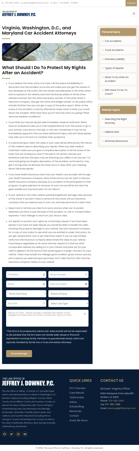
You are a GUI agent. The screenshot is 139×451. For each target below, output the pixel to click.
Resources (75, 411)
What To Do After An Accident (117, 79)
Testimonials (76, 397)
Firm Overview (77, 388)
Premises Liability (115, 59)
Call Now (131, 3)
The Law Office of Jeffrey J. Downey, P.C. (64, 448)
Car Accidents (113, 41)
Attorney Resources (116, 141)
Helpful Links (112, 132)
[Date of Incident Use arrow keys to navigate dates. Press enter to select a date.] (68, 284)
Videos (73, 402)
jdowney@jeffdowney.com (36, 2)
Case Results (76, 392)
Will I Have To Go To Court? (116, 91)
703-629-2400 (12, 2)
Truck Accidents (114, 50)
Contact (74, 415)
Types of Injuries (114, 68)
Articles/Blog (76, 406)
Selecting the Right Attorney (116, 121)
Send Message (19, 353)
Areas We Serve (78, 420)
